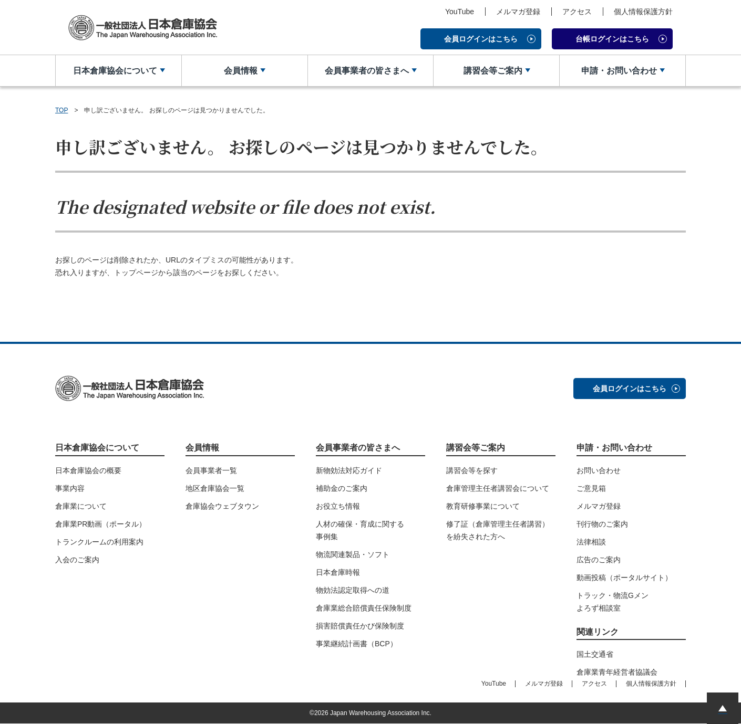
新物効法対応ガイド (349, 470)
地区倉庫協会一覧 (215, 488)
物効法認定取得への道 (352, 590)
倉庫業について (81, 506)
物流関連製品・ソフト (352, 554)
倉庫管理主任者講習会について (497, 488)
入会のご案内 (77, 559)
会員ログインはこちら (481, 39)
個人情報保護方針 (643, 11)
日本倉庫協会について (115, 70)
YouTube (459, 11)
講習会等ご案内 (492, 70)
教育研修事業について (483, 506)
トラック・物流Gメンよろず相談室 (613, 601)
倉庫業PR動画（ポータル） (100, 524)
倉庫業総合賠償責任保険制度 (363, 608)
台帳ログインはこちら (612, 39)
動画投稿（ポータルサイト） (624, 577)
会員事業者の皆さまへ (366, 70)
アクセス (577, 11)
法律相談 (591, 542)
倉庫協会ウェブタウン (222, 506)
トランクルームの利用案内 (99, 542)
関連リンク (598, 631)
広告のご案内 (599, 559)
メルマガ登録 (518, 11)
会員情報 (241, 70)
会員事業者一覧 (211, 470)
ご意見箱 (591, 488)
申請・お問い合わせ (618, 70)
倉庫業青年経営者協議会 (617, 672)
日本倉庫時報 (338, 572)
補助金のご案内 (341, 488)
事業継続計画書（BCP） (356, 643)
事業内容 (70, 488)
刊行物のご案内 (602, 524)
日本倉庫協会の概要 (88, 470)
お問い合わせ (599, 470)
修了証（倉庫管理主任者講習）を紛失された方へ (497, 530)
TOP (61, 110)
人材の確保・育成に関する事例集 (360, 530)
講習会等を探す (472, 470)
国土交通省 (595, 654)
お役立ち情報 (338, 506)
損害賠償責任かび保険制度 (360, 626)
